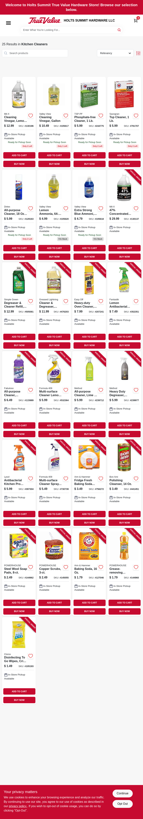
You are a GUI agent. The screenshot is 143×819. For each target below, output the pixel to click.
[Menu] (8, 23)
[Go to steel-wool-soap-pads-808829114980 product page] (19, 572)
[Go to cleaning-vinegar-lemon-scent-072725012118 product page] (19, 122)
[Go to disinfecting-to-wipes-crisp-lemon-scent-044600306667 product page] (19, 660)
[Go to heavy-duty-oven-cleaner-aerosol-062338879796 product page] (89, 306)
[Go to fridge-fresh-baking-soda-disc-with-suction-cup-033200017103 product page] (89, 483)
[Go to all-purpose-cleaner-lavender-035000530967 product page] (19, 395)
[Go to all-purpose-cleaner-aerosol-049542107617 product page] (19, 215)
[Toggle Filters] (138, 53)
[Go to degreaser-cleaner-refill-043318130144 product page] (19, 306)
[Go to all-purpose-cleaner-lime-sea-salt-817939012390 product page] (89, 395)
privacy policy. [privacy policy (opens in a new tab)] (18, 806)
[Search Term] (71, 30)
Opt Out (122, 803)
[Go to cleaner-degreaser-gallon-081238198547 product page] (54, 306)
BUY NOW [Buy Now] (19, 164)
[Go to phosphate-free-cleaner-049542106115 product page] (89, 122)
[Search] (119, 30)
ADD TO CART (19, 155)
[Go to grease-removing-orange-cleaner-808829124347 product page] (124, 572)
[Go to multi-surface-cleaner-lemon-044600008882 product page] (54, 395)
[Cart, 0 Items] (136, 20)
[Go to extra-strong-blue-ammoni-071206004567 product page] (89, 215)
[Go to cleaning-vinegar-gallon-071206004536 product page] (54, 122)
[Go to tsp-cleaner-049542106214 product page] (124, 122)
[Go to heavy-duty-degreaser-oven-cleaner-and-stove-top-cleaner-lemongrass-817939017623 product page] (124, 395)
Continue (122, 793)
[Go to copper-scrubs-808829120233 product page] (54, 572)
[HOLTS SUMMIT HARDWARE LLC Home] (44, 20)
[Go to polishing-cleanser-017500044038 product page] (124, 483)
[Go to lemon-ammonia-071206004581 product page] (54, 215)
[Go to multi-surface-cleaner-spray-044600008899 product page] (54, 483)
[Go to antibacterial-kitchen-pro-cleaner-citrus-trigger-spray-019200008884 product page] (19, 483)
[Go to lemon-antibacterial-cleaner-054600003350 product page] (124, 306)
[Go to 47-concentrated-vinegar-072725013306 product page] (124, 215)
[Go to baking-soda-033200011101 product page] (89, 572)
